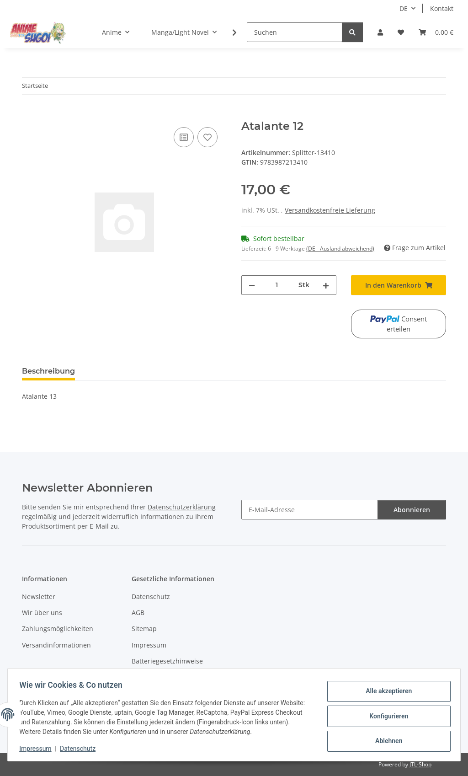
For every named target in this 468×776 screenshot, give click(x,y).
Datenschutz (81, 748)
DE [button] (403, 8)
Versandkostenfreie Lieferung (330, 210)
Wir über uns (42, 612)
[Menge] (276, 285)
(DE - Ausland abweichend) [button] (340, 248)
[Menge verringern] (252, 285)
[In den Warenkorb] (29, 115)
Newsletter (38, 596)
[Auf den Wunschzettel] (207, 137)
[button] (380, 32)
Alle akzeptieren (385, 692)
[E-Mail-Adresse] (309, 509)
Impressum (38, 748)
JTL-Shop (420, 764)
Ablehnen (385, 740)
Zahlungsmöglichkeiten (57, 628)
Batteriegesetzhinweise (167, 661)
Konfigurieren (385, 716)
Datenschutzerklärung (182, 507)
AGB (138, 612)
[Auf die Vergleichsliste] (184, 137)
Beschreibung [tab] (48, 371)
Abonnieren (412, 509)
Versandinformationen (56, 645)
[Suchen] (294, 32)
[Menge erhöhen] (326, 285)
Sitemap (144, 628)
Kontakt (441, 8)
